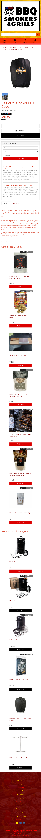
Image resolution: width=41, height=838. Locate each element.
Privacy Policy (20, 809)
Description (6, 203)
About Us (20, 791)
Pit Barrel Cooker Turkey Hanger (20, 758)
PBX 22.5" (12, 600)
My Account (20, 780)
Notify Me (20, 131)
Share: (6, 113)
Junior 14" (12, 561)
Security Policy (20, 812)
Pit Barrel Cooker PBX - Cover (14, 49)
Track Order (20, 784)
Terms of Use (20, 805)
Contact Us (20, 798)
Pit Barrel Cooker (28, 47)
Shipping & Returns (20, 816)
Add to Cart (20, 286)
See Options (20, 404)
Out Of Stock (20, 610)
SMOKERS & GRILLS (15, 47)
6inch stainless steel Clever (18, 355)
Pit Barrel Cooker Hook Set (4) (19, 679)
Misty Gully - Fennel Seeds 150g (19, 513)
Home (4, 47)
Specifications (17, 203)
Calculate (20, 158)
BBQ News (20, 794)
